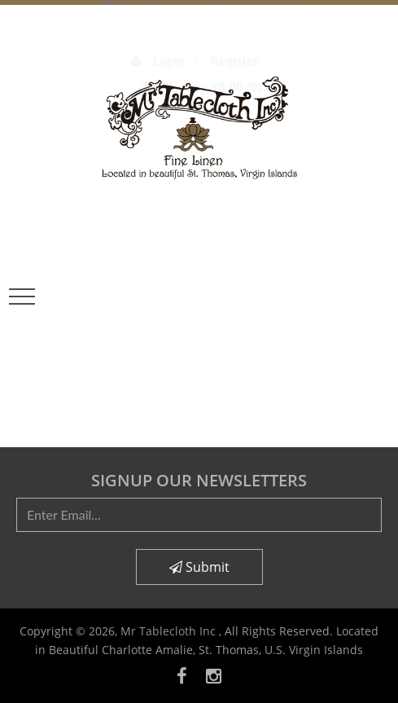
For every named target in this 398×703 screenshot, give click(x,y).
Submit (199, 567)
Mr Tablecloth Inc (169, 631)
